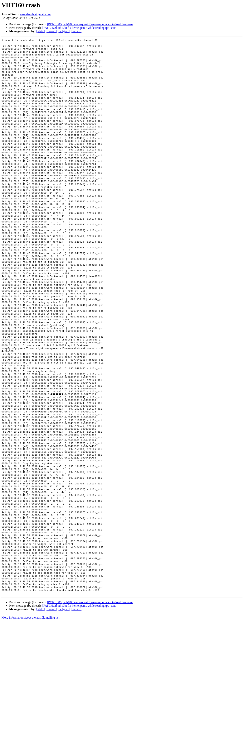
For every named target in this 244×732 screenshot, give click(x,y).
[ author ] (76, 31)
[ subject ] (64, 31)
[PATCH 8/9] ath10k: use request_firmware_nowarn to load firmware (90, 24)
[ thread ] (51, 31)
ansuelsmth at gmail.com (35, 14)
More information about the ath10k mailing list (30, 728)
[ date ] (40, 31)
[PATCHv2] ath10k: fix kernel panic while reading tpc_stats (79, 27)
